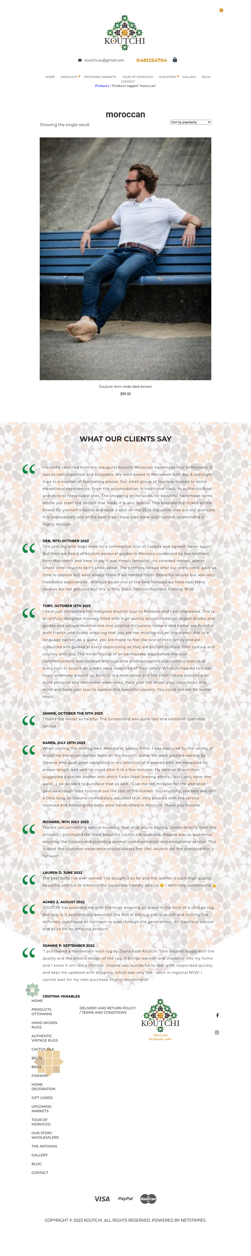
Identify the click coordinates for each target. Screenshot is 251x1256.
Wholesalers (45, 1137)
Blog (206, 77)
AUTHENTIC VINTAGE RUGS (45, 1038)
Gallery (189, 77)
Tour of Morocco (137, 77)
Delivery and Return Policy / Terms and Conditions (107, 1010)
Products (69, 77)
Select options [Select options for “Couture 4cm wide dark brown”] (125, 403)
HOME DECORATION (44, 1086)
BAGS (36, 1067)
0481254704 (152, 60)
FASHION (40, 1075)
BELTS (37, 1058)
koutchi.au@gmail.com (101, 60)
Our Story (167, 77)
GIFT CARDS (42, 1098)
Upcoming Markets (100, 77)
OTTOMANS (42, 1014)
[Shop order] (190, 122)
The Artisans (44, 1146)
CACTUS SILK (43, 1049)
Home (50, 77)
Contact (128, 81)
